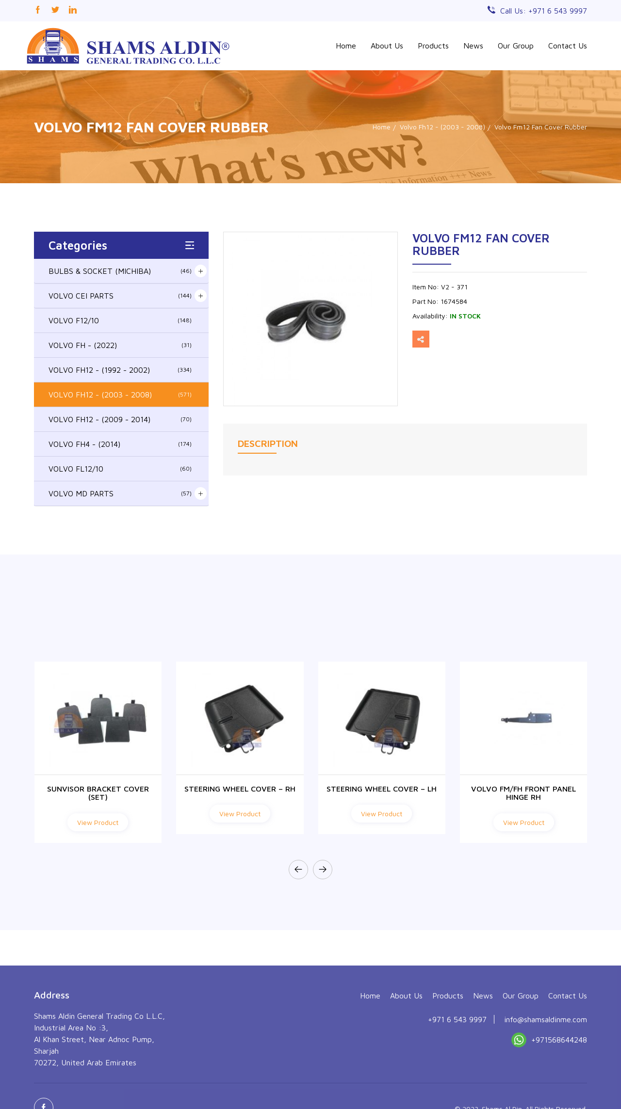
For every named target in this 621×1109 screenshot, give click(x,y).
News (473, 45)
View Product (97, 822)
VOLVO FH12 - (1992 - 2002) (120, 370)
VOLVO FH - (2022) (120, 345)
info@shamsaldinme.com (545, 1083)
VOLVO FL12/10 (120, 469)
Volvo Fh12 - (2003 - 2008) (442, 127)
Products (433, 45)
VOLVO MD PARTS (120, 493)
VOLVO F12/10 (120, 320)
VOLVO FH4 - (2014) (120, 444)
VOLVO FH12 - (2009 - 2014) (120, 419)
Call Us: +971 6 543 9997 (543, 10)
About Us (387, 45)
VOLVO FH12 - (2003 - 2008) (120, 394)
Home (346, 45)
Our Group (516, 45)
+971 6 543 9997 (457, 1083)
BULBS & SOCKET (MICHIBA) (120, 271)
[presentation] (298, 869)
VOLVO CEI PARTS (120, 296)
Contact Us (567, 45)
